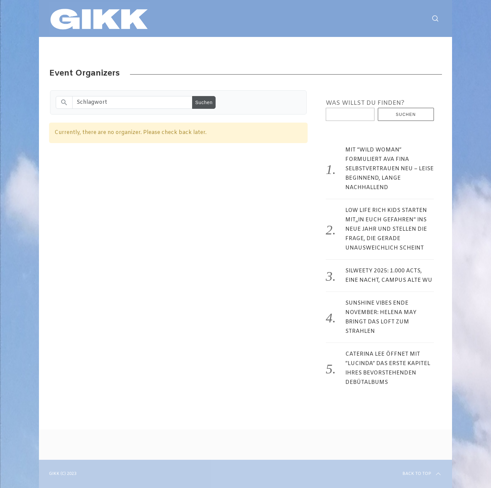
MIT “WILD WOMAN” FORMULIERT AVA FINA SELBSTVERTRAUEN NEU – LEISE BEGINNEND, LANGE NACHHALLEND (389, 168)
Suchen (406, 114)
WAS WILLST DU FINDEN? (365, 103)
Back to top (422, 474)
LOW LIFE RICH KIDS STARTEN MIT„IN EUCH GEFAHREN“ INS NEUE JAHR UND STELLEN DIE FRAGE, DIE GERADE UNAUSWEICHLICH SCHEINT (386, 229)
